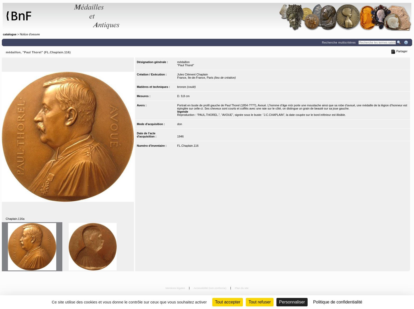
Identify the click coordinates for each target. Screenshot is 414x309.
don (179, 124)
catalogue (9, 34)
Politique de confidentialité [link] (337, 302)
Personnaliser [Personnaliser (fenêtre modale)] (292, 302)
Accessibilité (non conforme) (210, 288)
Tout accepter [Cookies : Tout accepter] (227, 302)
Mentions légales (176, 288)
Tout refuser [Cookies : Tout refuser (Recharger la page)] (259, 302)
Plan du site (242, 288)
